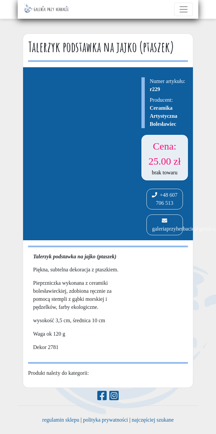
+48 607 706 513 (165, 199)
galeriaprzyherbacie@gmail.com (167, 225)
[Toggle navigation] (183, 9)
